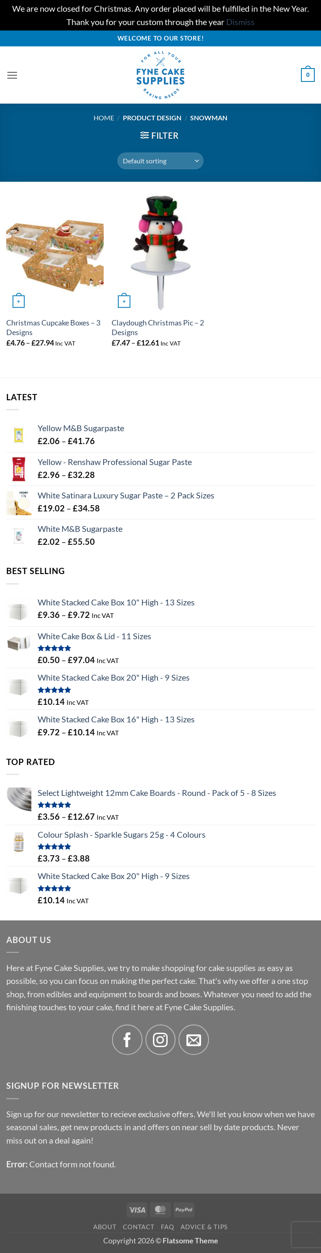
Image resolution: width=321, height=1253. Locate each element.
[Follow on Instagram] (160, 1039)
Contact (138, 1226)
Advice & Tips (204, 1226)
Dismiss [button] (240, 22)
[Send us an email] (193, 1039)
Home (104, 118)
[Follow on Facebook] (127, 1039)
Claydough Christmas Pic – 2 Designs (158, 327)
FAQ (167, 1226)
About (105, 1226)
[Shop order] (160, 160)
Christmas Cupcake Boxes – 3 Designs (53, 327)
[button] (12, 75)
